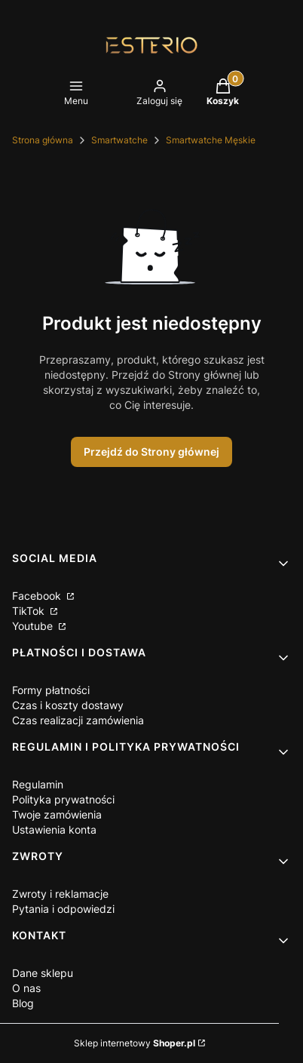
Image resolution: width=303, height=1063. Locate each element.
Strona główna (42, 140)
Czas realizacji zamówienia (78, 720)
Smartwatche (119, 140)
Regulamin (37, 784)
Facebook (38, 595)
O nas (26, 988)
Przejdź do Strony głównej (151, 451)
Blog (23, 1003)
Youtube (34, 625)
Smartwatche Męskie (211, 140)
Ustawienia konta (54, 829)
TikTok (29, 610)
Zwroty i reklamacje (60, 893)
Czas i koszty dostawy (68, 705)
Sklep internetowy (134, 1043)
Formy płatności (51, 690)
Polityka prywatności (63, 799)
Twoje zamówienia (57, 814)
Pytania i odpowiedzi (63, 908)
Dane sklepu (42, 972)
